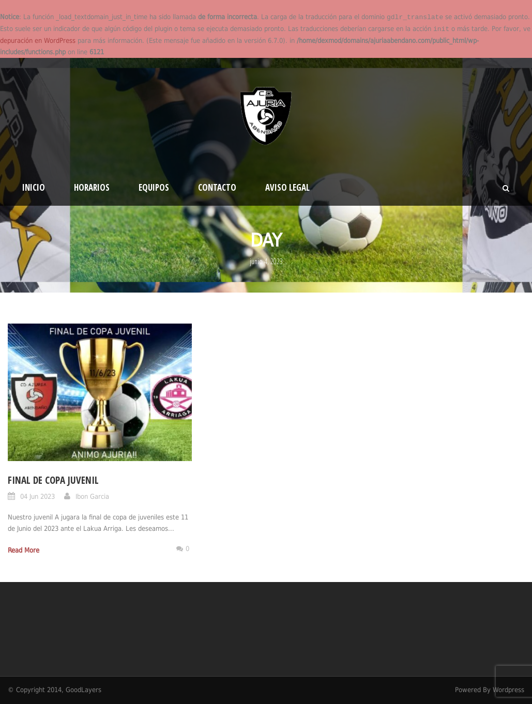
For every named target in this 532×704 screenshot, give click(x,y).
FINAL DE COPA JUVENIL (53, 480)
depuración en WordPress (37, 40)
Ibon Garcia (92, 496)
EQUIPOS (154, 187)
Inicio (33, 187)
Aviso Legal (287, 187)
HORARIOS (92, 187)
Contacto (217, 187)
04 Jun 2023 (37, 496)
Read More (23, 550)
